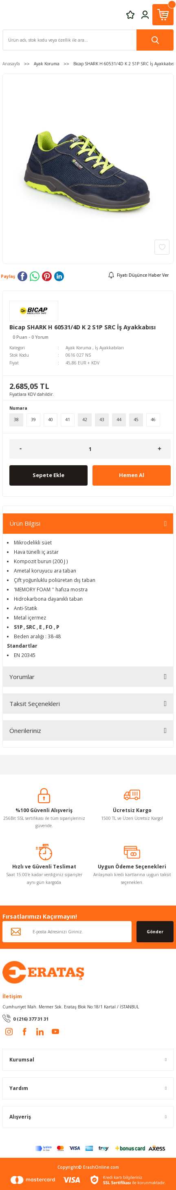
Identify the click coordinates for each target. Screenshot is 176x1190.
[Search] (88, 40)
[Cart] (163, 14)
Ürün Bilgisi (24, 523)
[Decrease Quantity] (20, 449)
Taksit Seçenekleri (34, 703)
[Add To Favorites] (161, 247)
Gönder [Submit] (155, 932)
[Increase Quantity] (159, 449)
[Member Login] (145, 14)
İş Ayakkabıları (109, 348)
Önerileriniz (25, 730)
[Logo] (43, 972)
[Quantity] (90, 449)
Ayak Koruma (78, 348)
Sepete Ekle (48, 475)
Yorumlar (22, 677)
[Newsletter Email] (67, 931)
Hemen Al (131, 475)
